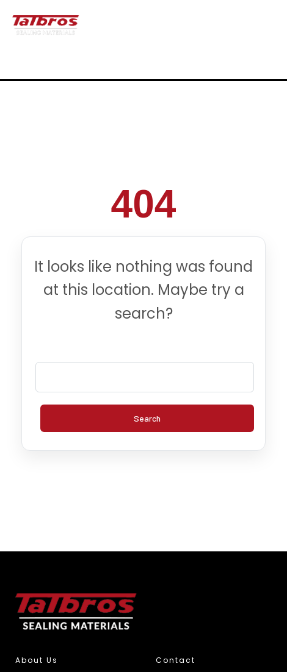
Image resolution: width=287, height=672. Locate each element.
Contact (175, 660)
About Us (36, 660)
